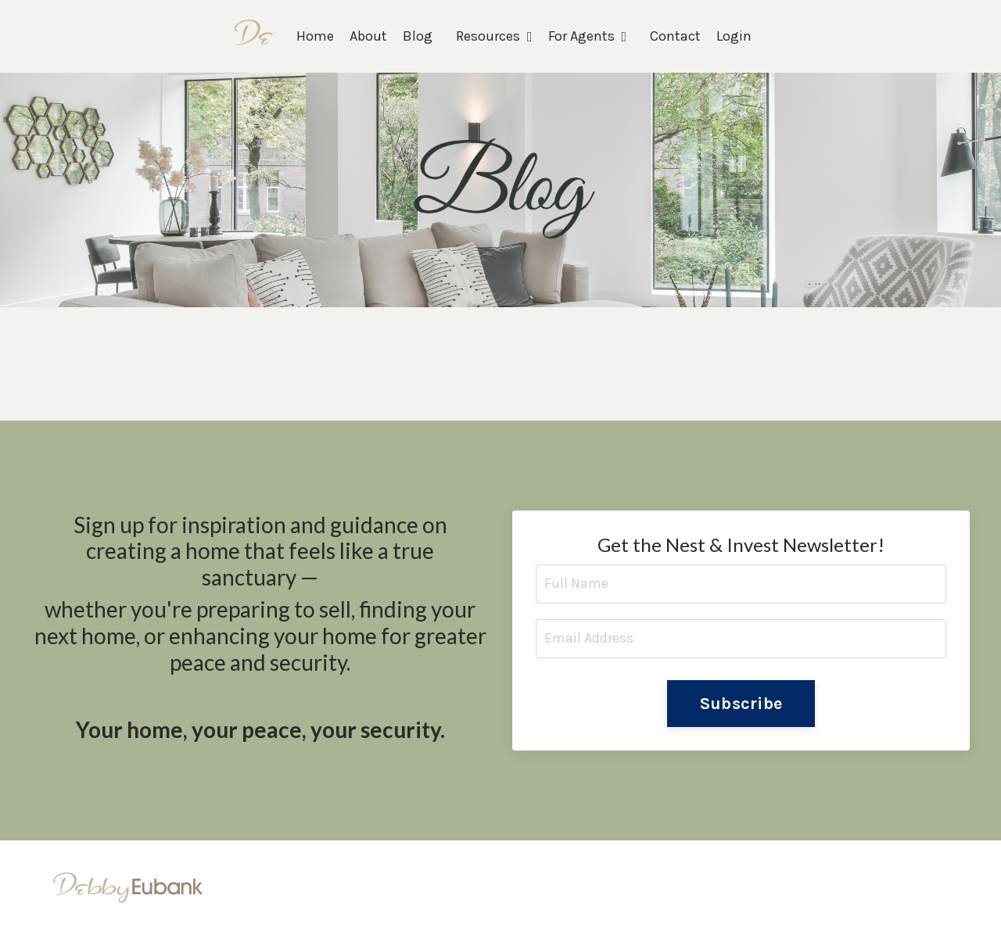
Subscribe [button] (741, 703)
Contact (675, 36)
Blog (417, 36)
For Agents (587, 36)
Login (734, 36)
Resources (494, 36)
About (368, 36)
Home (315, 36)
